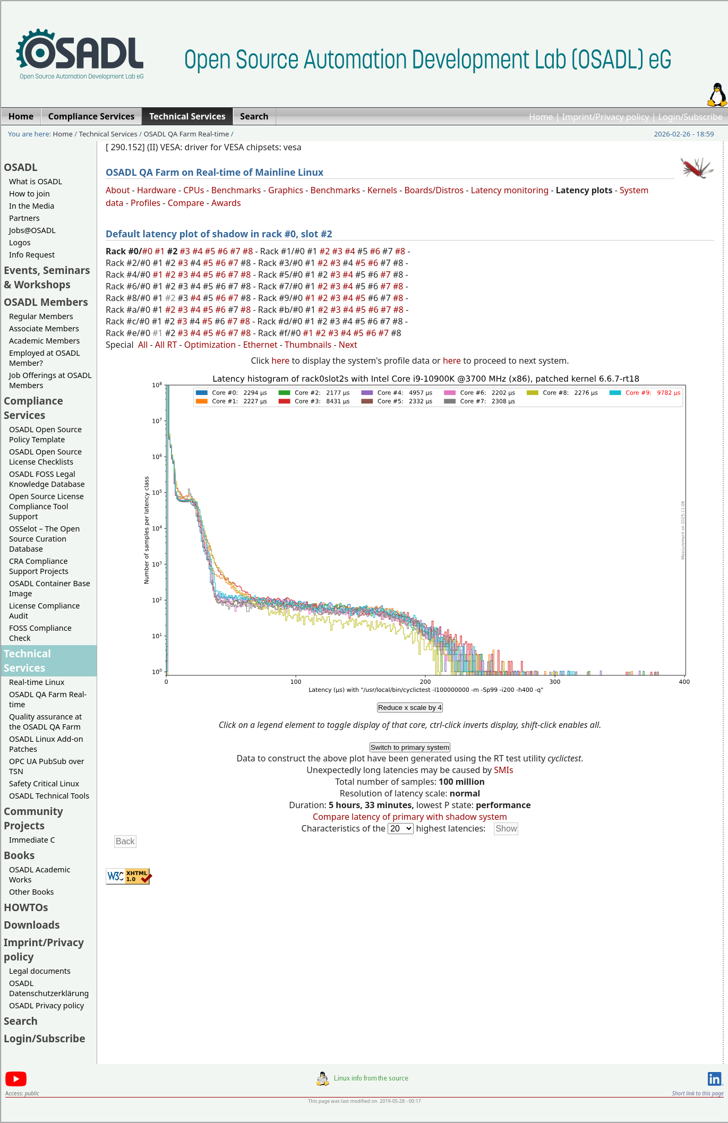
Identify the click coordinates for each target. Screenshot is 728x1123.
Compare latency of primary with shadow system (410, 816)
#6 (223, 251)
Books (19, 855)
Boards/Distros (434, 190)
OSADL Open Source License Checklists (45, 457)
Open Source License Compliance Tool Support (46, 506)
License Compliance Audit (44, 611)
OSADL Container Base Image (49, 588)
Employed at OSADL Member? (44, 358)
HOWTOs (26, 907)
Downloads (32, 925)
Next (348, 344)
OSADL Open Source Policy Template (45, 434)
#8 (249, 251)
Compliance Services (33, 407)
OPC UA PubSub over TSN (46, 766)
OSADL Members (46, 302)
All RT (166, 344)
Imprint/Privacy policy (605, 117)
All (143, 344)
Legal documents (40, 971)
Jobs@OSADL (32, 230)
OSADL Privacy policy (46, 1005)
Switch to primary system (410, 747)
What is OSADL (35, 181)
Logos (20, 242)
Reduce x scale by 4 (410, 707)
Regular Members (41, 316)
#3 (186, 251)
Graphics (285, 190)
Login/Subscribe (690, 117)
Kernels (382, 190)
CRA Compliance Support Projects (38, 566)
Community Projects (33, 818)
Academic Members (44, 341)
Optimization (210, 344)
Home (541, 117)
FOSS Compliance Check (40, 633)
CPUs (193, 190)
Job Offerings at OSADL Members (50, 380)
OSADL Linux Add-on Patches (46, 744)
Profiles (145, 203)
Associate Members (44, 328)
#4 (198, 251)
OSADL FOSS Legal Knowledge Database (47, 479)
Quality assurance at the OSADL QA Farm (45, 721)
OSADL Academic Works (39, 874)
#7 (236, 251)
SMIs (503, 770)
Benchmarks (236, 190)
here (280, 360)
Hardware (156, 190)
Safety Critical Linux (44, 783)
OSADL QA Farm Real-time (186, 134)
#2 (326, 251)
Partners (24, 218)
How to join (29, 193)
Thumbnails (308, 344)
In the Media (31, 206)
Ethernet (260, 344)
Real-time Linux (36, 682)
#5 (211, 251)
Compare (186, 203)
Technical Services (108, 134)
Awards (226, 203)
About (118, 190)
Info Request (32, 255)
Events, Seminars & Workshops (47, 277)
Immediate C (32, 840)
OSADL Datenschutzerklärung (49, 988)
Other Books (31, 892)
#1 (161, 251)
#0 (148, 251)
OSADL (21, 167)
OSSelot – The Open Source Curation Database (44, 539)
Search (21, 1021)
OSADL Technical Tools (49, 796)
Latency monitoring (510, 190)
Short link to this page (698, 1093)
